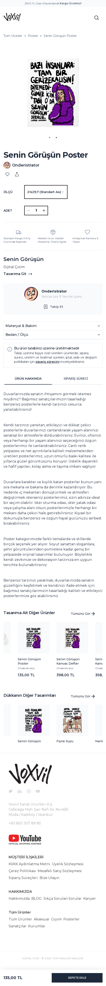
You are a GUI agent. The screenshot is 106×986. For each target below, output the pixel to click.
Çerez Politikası (22, 871)
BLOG (36, 898)
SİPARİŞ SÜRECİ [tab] (76, 379)
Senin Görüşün (29, 741)
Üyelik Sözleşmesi (68, 864)
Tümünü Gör (83, 613)
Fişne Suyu (64, 741)
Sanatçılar (17, 926)
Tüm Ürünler (12, 36)
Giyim (56, 919)
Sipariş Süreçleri (23, 878)
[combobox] (45, 192)
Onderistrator (54, 291)
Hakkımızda (19, 898)
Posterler (71, 919)
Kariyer (89, 898)
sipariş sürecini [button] (47, 362)
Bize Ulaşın (49, 878)
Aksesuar (42, 919)
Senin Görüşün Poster (60, 36)
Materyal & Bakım (53, 326)
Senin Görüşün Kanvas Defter (68, 661)
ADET (7, 210)
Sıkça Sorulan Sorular (62, 898)
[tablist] (51, 378)
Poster (33, 36)
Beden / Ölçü (53, 335)
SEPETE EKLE (77, 977)
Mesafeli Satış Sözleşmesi (60, 871)
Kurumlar (36, 926)
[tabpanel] (53, 493)
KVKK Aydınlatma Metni (29, 864)
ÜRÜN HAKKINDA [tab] (28, 379)
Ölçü (8, 192)
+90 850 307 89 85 (25, 823)
